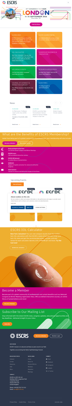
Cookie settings (40, 207)
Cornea (11, 361)
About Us (30, 361)
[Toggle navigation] (68, 2)
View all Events (17, 184)
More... (11, 369)
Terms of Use (31, 402)
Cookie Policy (22, 402)
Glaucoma (12, 364)
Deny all (29, 207)
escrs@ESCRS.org (18, 389)
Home (29, 359)
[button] (32, 29)
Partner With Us (32, 364)
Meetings (30, 372)
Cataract (12, 359)
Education (30, 369)
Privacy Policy (13, 402)
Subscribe (7, 324)
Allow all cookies (17, 207)
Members (30, 366)
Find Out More (36, 24)
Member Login (56, 336)
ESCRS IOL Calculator (18, 247)
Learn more (13, 203)
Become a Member (10, 143)
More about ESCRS (25, 143)
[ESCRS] (9, 2)
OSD (11, 366)
